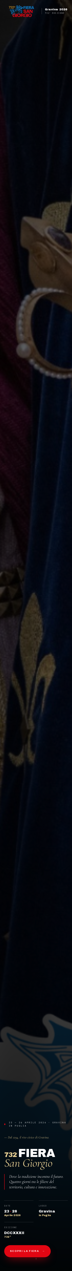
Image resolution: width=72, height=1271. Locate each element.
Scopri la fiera (27, 1251)
